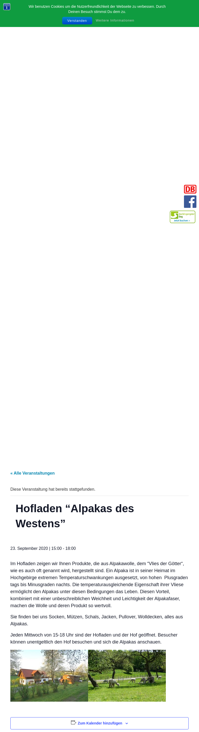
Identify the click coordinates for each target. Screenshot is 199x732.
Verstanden (77, 21)
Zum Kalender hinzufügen (100, 723)
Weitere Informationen (115, 20)
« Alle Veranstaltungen (32, 473)
